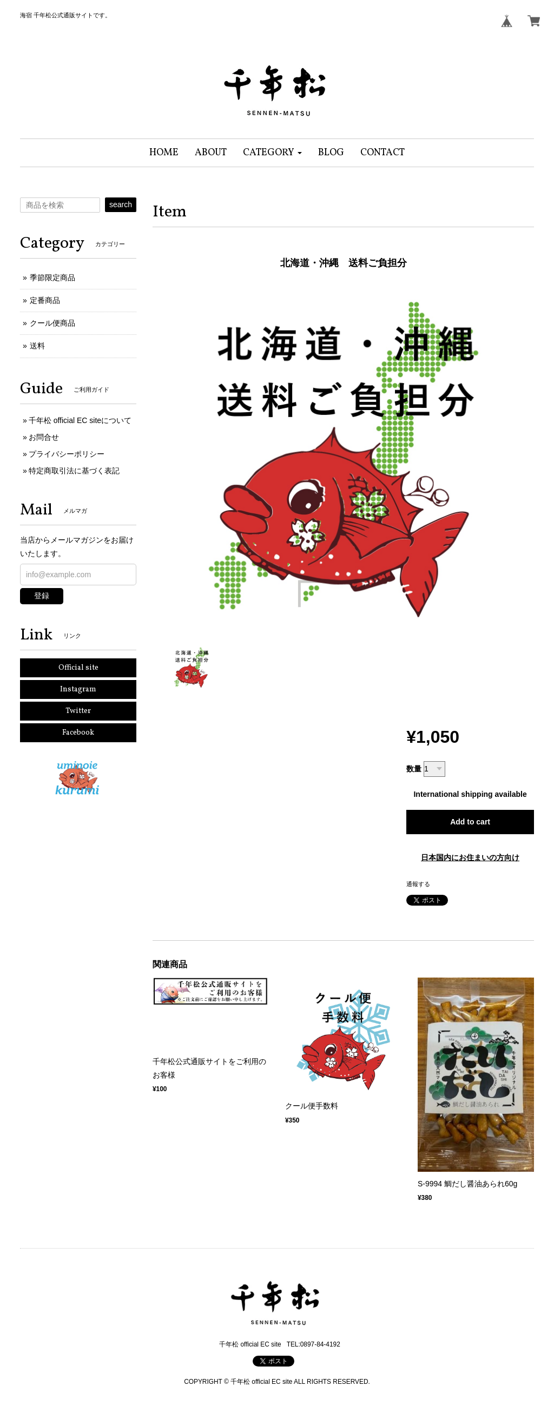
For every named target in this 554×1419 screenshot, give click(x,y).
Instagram (78, 689)
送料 (37, 345)
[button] (272, 153)
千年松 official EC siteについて (80, 420)
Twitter (78, 711)
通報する (418, 884)
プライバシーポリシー (66, 454)
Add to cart (470, 821)
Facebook (78, 733)
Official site (78, 668)
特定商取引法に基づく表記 (74, 470)
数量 (413, 768)
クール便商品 (52, 323)
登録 (41, 595)
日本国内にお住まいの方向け (470, 857)
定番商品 (45, 300)
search (120, 204)
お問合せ (44, 437)
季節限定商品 (52, 277)
